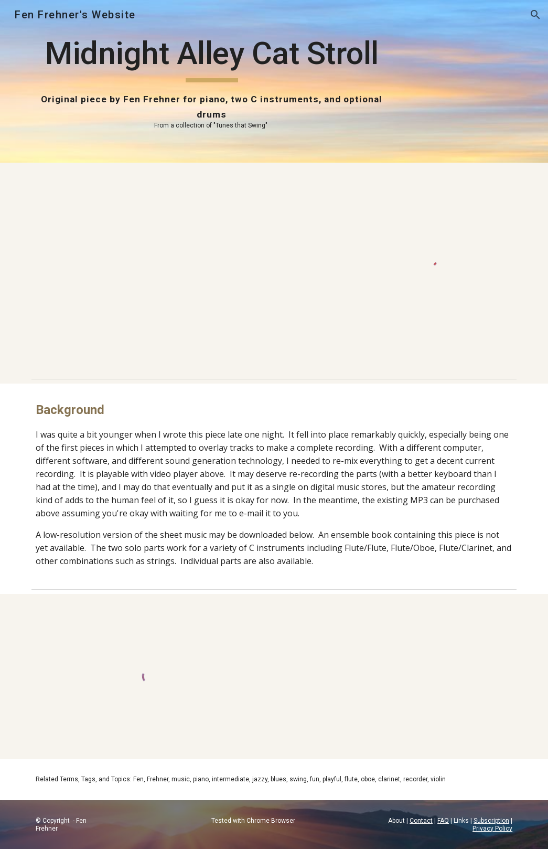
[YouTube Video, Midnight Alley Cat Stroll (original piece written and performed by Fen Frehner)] (191, 267)
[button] (535, 14)
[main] (211, 81)
